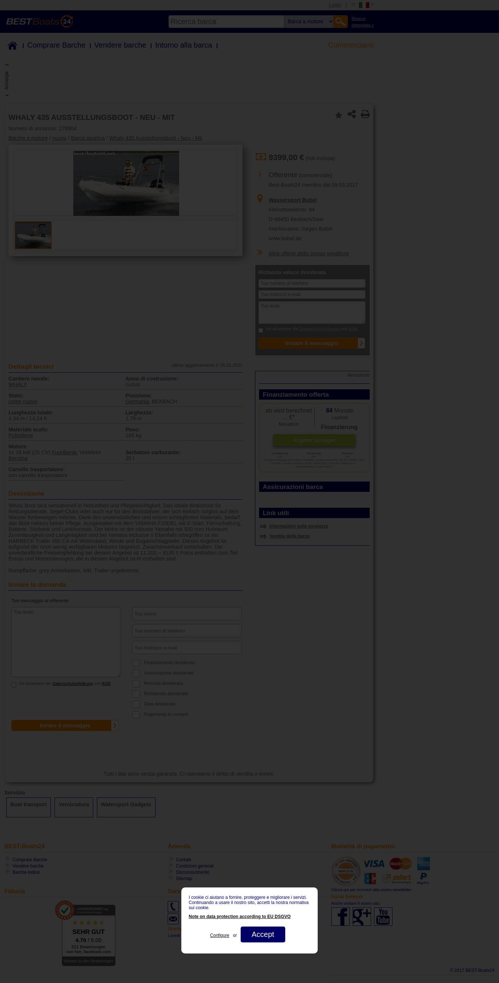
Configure (219, 935)
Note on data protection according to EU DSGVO (240, 916)
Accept (263, 934)
